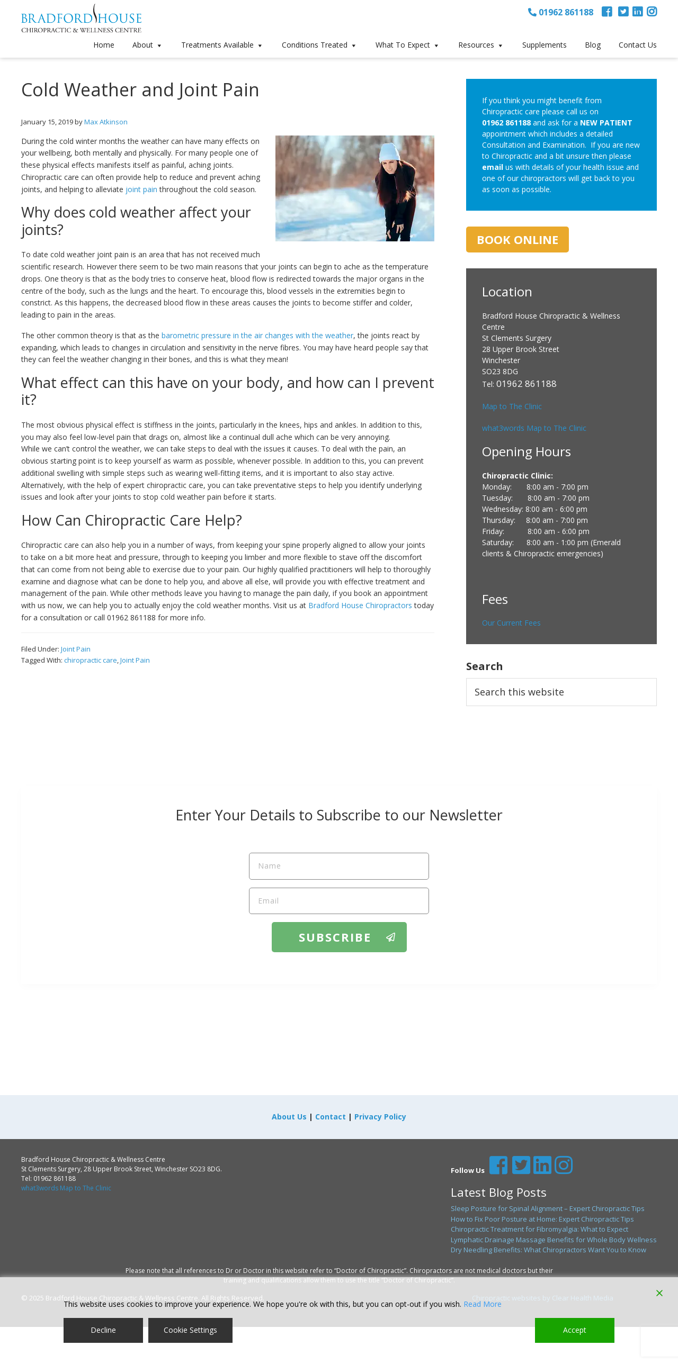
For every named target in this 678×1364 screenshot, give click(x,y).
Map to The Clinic (512, 406)
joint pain (141, 189)
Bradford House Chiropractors (360, 605)
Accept (574, 1330)
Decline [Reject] (103, 1330)
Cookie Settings (190, 1330)
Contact (330, 1117)
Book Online (517, 239)
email (492, 167)
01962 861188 (560, 12)
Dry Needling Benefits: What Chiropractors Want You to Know (548, 1249)
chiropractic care (90, 660)
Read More (482, 1304)
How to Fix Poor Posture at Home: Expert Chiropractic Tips (542, 1219)
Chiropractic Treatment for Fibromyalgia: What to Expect (539, 1229)
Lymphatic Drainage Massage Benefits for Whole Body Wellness (554, 1239)
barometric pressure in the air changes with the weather (257, 335)
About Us (289, 1117)
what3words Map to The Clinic (534, 428)
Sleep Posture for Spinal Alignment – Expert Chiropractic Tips (548, 1208)
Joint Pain (76, 649)
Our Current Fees (511, 623)
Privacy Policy (380, 1117)
